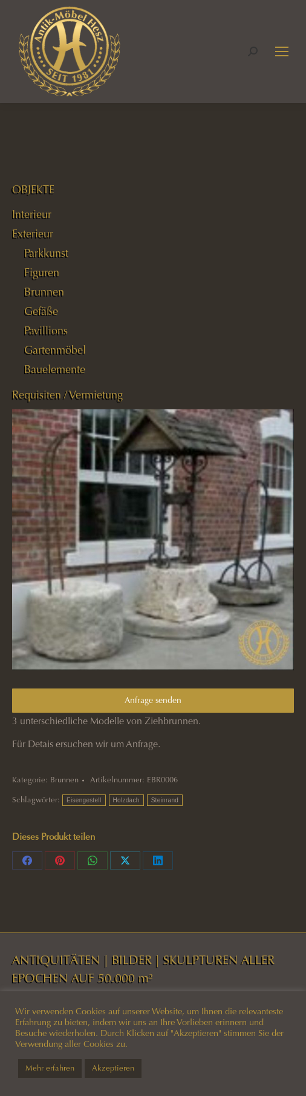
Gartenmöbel (55, 350)
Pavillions (46, 330)
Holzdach (126, 800)
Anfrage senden (153, 700)
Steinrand (165, 800)
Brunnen (64, 780)
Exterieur (32, 233)
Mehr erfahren (49, 1068)
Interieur (31, 214)
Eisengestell (84, 800)
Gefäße (41, 311)
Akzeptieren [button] (113, 1068)
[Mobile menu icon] (282, 51)
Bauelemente (54, 369)
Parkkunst (46, 253)
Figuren (41, 272)
